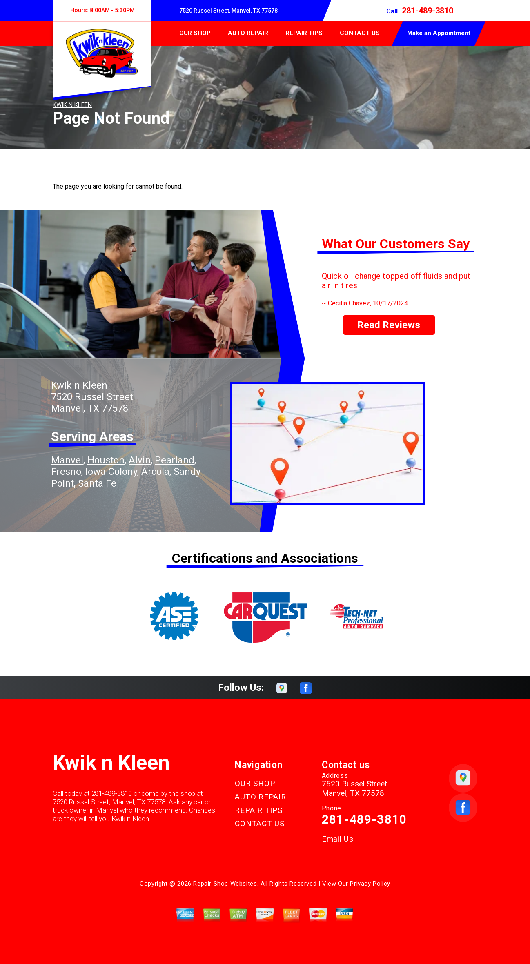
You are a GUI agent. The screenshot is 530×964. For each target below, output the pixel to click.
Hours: (101, 10)
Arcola (155, 471)
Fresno (66, 471)
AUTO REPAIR (248, 33)
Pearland (174, 460)
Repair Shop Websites (225, 883)
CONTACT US (360, 33)
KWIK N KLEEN (72, 105)
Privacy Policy (370, 883)
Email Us (338, 839)
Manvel (67, 460)
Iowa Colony (111, 471)
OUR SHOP (195, 33)
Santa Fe (97, 483)
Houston (106, 460)
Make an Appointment (438, 33)
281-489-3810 (427, 11)
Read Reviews (388, 325)
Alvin (140, 460)
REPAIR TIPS (304, 33)
